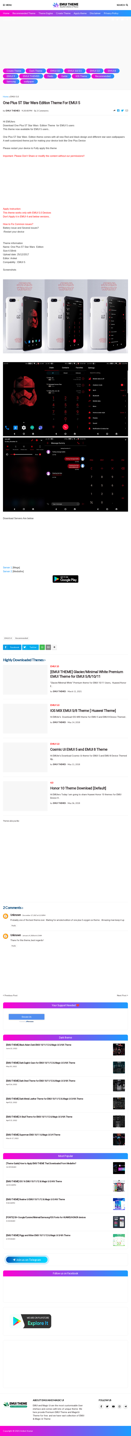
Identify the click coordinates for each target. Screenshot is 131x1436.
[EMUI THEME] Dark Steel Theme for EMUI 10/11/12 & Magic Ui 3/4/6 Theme (40, 1081)
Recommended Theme (23, 13)
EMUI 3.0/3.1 (75, 70)
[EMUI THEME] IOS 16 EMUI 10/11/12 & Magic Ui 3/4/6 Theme (34, 1181)
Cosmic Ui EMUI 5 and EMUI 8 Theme (78, 749)
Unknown (15, 915)
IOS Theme (81, 76)
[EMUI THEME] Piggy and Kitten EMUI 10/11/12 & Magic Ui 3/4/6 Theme (38, 1235)
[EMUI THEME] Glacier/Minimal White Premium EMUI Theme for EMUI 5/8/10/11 (86, 674)
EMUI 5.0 (95, 70)
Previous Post (11, 995)
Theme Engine (45, 13)
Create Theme (63, 13)
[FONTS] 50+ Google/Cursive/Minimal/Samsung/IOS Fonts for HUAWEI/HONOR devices (46, 1217)
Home (6, 13)
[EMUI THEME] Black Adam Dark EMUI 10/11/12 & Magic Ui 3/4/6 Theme (38, 1045)
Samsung (11, 81)
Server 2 (7, 571)
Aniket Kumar (26, 1431)
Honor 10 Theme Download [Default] (78, 788)
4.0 (51, 782)
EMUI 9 (11, 76)
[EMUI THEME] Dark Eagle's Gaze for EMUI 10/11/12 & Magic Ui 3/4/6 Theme (40, 1063)
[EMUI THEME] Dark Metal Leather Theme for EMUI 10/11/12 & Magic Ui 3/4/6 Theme (44, 1099)
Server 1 (8, 567)
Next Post (122, 995)
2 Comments (43, 110)
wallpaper (29, 81)
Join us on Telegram (27, 1259)
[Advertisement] (65, 42)
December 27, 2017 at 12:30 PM (33, 915)
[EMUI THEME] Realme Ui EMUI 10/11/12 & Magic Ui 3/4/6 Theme (35, 1199)
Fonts (50, 76)
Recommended (103, 76)
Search (121, 5)
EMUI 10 (55, 70)
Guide (64, 76)
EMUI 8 (112, 70)
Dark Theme (35, 70)
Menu (9, 5)
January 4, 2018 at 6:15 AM (32, 935)
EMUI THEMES (31, 76)
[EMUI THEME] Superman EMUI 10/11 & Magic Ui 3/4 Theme (33, 1134)
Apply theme (80, 13)
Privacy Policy (111, 13)
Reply (14, 925)
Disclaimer (95, 13)
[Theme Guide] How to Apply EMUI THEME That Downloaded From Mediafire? (41, 1163)
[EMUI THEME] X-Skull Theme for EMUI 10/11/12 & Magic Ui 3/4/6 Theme (39, 1116)
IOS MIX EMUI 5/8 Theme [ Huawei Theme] (83, 711)
